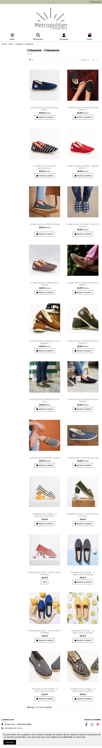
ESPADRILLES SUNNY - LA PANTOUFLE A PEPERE (83, 632)
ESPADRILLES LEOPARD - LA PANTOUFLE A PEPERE (82, 690)
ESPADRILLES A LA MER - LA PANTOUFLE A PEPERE (44, 515)
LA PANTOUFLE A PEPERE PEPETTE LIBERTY (83, 284)
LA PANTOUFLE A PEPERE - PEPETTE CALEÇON (82, 225)
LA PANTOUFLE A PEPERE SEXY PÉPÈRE (45, 284)
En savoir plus (79, 737)
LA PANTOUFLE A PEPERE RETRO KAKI (45, 400)
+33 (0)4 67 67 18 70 (13, 728)
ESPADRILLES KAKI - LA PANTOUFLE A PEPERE (83, 515)
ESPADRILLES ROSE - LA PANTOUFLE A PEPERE (44, 573)
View (45, 582)
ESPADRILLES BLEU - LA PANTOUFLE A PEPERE (45, 632)
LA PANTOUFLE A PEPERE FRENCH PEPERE (83, 400)
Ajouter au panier (44, 117)
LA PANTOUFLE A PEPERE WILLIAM (44, 224)
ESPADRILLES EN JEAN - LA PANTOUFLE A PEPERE (83, 573)
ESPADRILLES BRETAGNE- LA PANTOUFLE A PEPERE (45, 690)
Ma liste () (95, 2)
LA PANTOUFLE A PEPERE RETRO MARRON (45, 342)
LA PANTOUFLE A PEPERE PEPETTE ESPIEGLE (83, 342)
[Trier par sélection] (85, 60)
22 (95, 60)
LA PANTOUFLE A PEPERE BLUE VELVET (44, 109)
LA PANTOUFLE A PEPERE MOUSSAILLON (44, 167)
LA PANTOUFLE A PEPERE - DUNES (44, 458)
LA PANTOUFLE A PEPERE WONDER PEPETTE (83, 109)
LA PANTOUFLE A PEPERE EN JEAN (82, 458)
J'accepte (10, 742)
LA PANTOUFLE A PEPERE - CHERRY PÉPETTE (83, 167)
